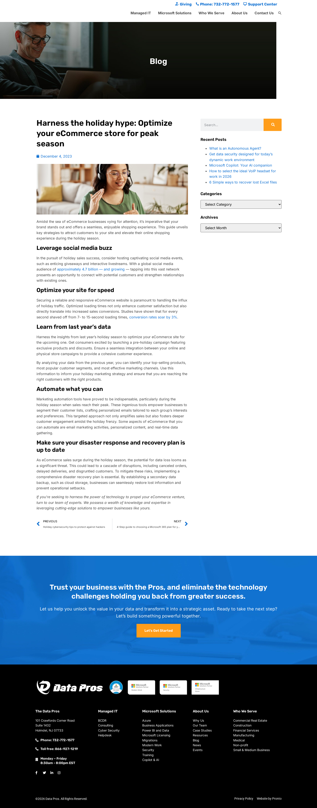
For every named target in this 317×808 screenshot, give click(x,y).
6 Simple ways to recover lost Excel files (243, 182)
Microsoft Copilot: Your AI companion (240, 165)
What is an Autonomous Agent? (235, 148)
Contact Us (264, 13)
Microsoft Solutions (174, 13)
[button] (280, 13)
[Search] (273, 125)
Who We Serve (211, 13)
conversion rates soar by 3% (153, 317)
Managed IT (141, 13)
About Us (239, 13)
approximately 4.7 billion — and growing (91, 269)
